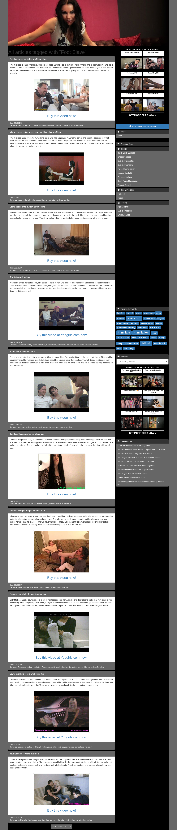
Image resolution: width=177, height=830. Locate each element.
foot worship (61, 345)
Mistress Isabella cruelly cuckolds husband (136, 453)
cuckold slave (42, 200)
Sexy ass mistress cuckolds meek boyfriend (136, 465)
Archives (123, 356)
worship (58, 667)
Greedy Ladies (124, 215)
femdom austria (147, 323)
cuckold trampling (76, 820)
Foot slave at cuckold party (22, 351)
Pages (122, 132)
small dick (41, 820)
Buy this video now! (61, 116)
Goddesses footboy (25, 345)
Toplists (122, 203)
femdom (134, 323)
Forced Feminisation (126, 169)
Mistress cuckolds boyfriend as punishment (136, 470)
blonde (59, 587)
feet (49, 270)
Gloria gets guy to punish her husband (27, 207)
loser (154, 333)
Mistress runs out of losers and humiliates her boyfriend (35, 132)
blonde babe (79, 747)
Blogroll (122, 149)
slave (66, 125)
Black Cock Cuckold (126, 153)
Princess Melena (125, 177)
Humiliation (37, 667)
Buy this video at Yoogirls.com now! (62, 335)
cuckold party (30, 427)
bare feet (95, 345)
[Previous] (57, 826)
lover (134, 338)
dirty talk (161, 319)
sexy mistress (74, 125)
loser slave (26, 504)
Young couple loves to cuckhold (24, 754)
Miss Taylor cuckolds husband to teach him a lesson (140, 457)
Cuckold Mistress (125, 211)
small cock (159, 343)
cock (35, 820)
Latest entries (125, 441)
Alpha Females (124, 207)
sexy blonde (69, 747)
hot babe (39, 504)
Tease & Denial (124, 185)
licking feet (57, 747)
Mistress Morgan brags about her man (27, 511)
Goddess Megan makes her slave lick (27, 434)
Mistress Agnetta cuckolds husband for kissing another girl (141, 483)
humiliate (50, 125)
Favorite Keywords (127, 309)
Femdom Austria (24, 125)
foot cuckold (43, 270)
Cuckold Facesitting (126, 161)
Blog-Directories (126, 190)
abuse (45, 427)
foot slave (34, 125)
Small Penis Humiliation (128, 181)
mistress (60, 200)
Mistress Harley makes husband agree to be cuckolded (141, 449)
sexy (33, 504)
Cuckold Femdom (125, 165)
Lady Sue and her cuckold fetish (131, 478)
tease (20, 200)
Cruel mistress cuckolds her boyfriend (134, 445)
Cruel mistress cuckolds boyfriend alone (28, 59)
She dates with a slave (20, 277)
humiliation (43, 125)
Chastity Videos (124, 157)
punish (62, 427)
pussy (161, 337)
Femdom (45, 667)
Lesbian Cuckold (125, 173)
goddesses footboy (126, 327)
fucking (159, 323)
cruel (81, 125)
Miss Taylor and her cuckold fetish (132, 474)
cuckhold (36, 747)
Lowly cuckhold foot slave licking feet (27, 674)
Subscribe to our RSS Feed (142, 126)
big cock (130, 313)
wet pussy (88, 747)
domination (59, 125)
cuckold (25, 200)
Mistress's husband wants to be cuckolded (136, 461)
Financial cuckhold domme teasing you (28, 594)
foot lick (65, 667)
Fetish (120, 198)
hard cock (28, 820)
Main (120, 136)
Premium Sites (125, 144)
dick (47, 820)
